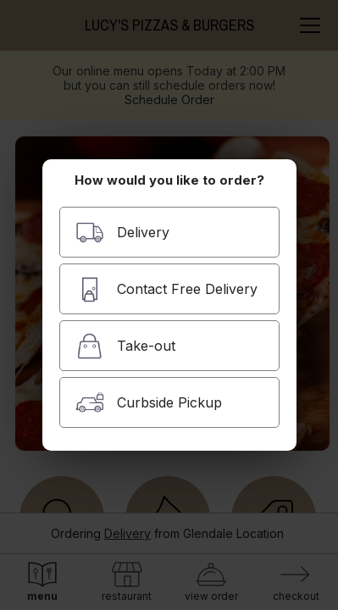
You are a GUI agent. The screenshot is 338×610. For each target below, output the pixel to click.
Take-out (125, 346)
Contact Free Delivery (166, 289)
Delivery (122, 232)
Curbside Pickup (148, 403)
